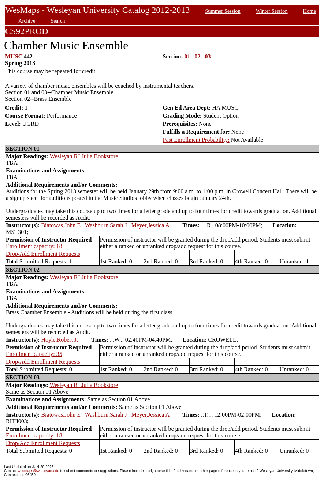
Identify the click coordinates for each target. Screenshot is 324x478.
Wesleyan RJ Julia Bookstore (84, 156)
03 (208, 56)
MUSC (13, 56)
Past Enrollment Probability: (196, 140)
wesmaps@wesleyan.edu (39, 471)
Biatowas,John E (61, 225)
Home (309, 11)
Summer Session (222, 11)
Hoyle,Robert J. (59, 340)
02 (198, 56)
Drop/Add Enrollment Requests (43, 254)
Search (58, 21)
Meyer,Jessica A (150, 225)
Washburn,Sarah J (106, 225)
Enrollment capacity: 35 (34, 354)
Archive (26, 21)
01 (187, 56)
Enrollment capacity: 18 (34, 246)
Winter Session (272, 11)
